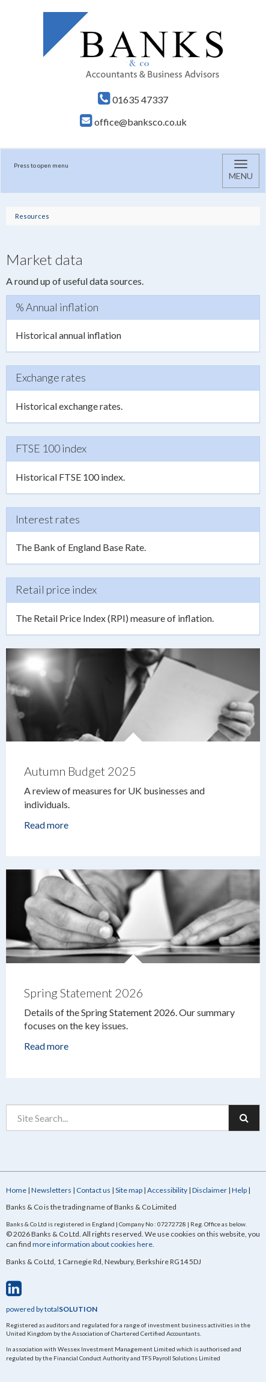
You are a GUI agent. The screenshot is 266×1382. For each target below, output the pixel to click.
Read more (47, 824)
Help (239, 1190)
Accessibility (167, 1190)
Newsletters (51, 1190)
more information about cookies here (92, 1244)
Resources (32, 216)
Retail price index (56, 589)
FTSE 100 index (51, 448)
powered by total (51, 1309)
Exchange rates (51, 377)
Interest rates (48, 519)
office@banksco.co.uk (133, 121)
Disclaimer (209, 1190)
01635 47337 (133, 99)
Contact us (93, 1190)
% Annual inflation (57, 307)
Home (16, 1190)
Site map (128, 1190)
